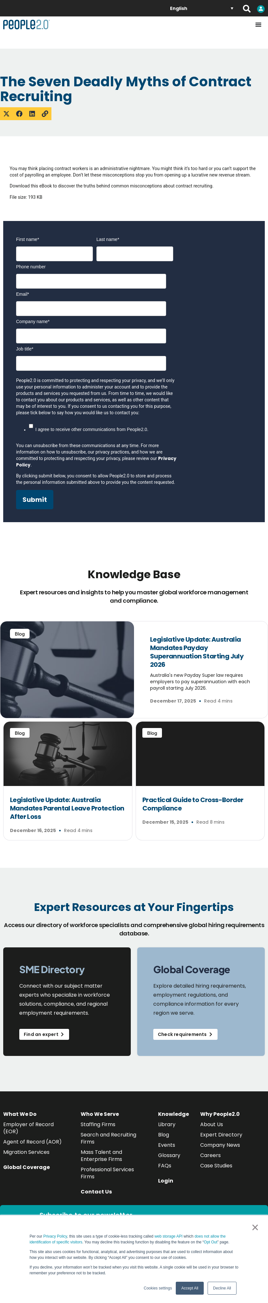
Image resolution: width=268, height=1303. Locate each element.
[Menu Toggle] (258, 24)
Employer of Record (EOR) (28, 1128)
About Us (211, 1124)
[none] (202, 8)
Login (165, 1180)
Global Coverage (26, 1167)
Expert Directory (221, 1134)
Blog (163, 1134)
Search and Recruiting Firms (108, 1138)
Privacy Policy (55, 1236)
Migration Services (26, 1152)
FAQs (164, 1165)
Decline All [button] (222, 1288)
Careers (210, 1155)
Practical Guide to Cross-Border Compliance (192, 804)
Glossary (169, 1155)
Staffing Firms (98, 1124)
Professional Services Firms (107, 1173)
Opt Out (210, 1242)
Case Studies (216, 1165)
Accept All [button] (189, 1288)
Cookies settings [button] (158, 1288)
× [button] (255, 1227)
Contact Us (96, 1191)
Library (166, 1124)
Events (166, 1145)
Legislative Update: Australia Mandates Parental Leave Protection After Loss (67, 808)
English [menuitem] (178, 8)
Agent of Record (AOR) (32, 1141)
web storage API (169, 1236)
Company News (220, 1145)
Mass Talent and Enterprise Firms (101, 1155)
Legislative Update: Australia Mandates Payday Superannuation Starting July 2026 (197, 652)
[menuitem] (202, 8)
